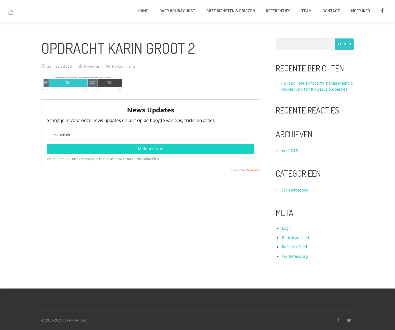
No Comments (123, 66)
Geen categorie (294, 190)
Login (287, 228)
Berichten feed (295, 237)
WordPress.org (295, 256)
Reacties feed (294, 246)
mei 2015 (289, 150)
